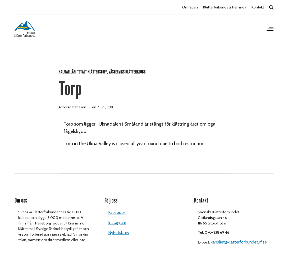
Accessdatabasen (72, 107)
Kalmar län (67, 72)
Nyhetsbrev (118, 232)
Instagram (117, 222)
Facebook (117, 212)
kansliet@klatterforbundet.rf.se (239, 242)
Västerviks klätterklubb (127, 72)
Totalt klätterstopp (92, 72)
